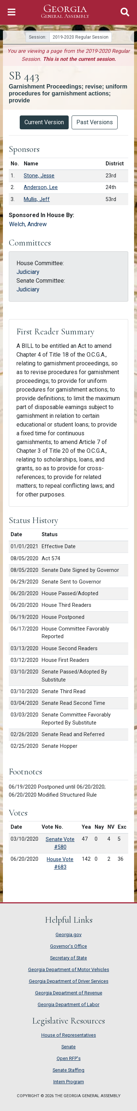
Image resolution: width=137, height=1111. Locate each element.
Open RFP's (69, 1058)
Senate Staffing (68, 1070)
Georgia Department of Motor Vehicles (68, 969)
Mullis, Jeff (37, 199)
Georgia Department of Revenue (68, 993)
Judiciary (27, 271)
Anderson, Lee (41, 187)
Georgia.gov (68, 934)
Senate (68, 1046)
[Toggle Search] (125, 12)
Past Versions (94, 122)
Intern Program (68, 1081)
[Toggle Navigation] (11, 12)
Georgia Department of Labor (68, 1004)
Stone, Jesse (39, 176)
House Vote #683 (60, 863)
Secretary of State (68, 958)
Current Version (44, 122)
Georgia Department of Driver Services (69, 981)
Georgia (65, 11)
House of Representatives (68, 1035)
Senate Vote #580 (60, 843)
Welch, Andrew (28, 224)
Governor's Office (68, 946)
